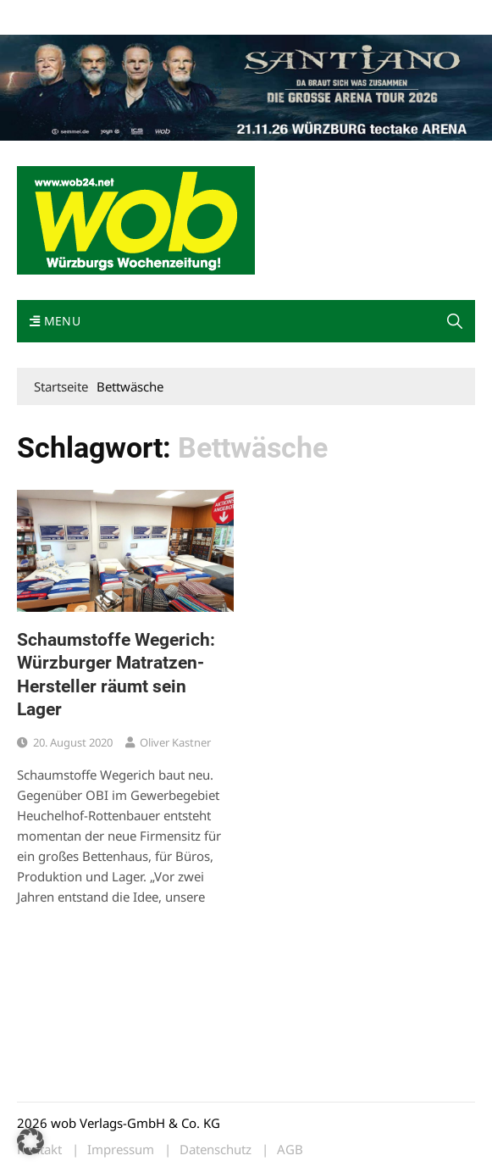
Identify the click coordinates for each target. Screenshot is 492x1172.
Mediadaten (47, 15)
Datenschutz (216, 1149)
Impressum (267, 15)
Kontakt (210, 15)
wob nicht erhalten (133, 15)
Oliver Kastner (175, 742)
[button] (454, 321)
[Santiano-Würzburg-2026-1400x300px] (246, 85)
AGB (290, 1149)
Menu (55, 321)
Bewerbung (334, 15)
